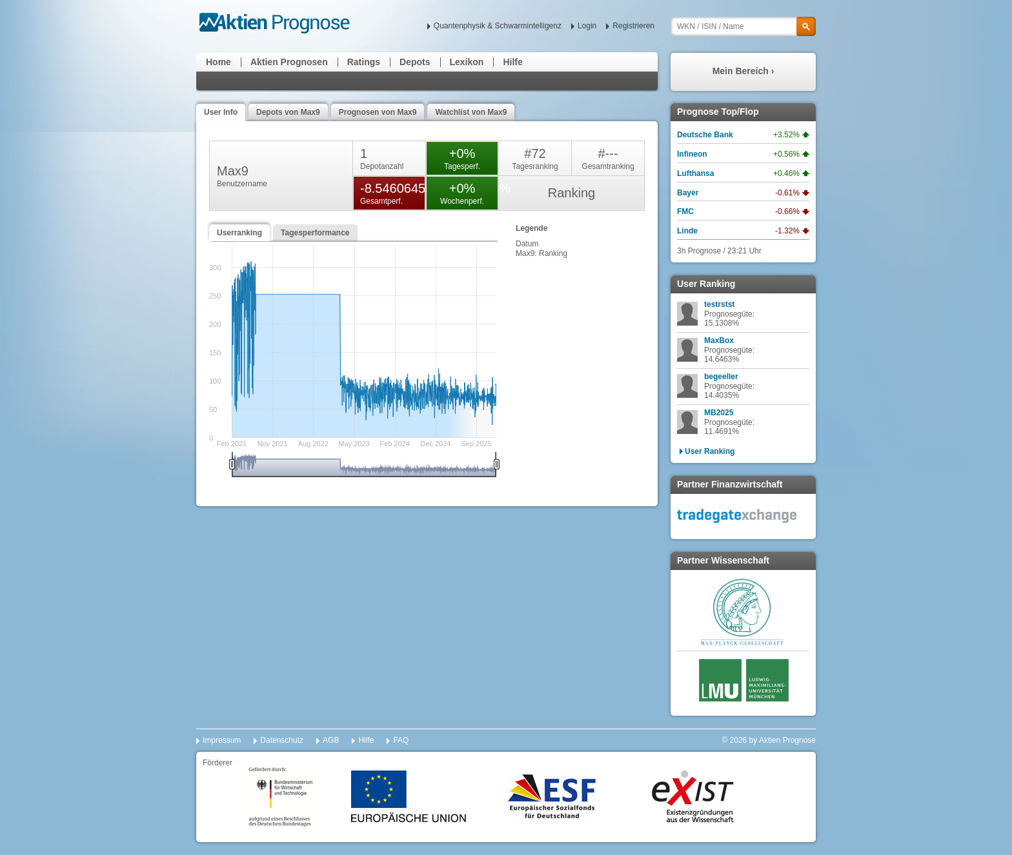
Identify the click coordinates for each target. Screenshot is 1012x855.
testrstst (719, 304)
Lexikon (467, 61)
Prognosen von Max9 (378, 112)
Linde (687, 230)
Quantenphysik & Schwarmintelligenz (498, 25)
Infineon (692, 154)
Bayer (687, 192)
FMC (685, 211)
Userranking (239, 232)
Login (587, 25)
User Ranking (709, 451)
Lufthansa (695, 173)
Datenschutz (281, 740)
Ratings (363, 61)
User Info (221, 112)
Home (218, 61)
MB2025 (718, 412)
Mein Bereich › (743, 71)
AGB (331, 740)
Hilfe (512, 61)
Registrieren (633, 25)
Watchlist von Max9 (471, 112)
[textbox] (743, 26)
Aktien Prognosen (289, 61)
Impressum (222, 740)
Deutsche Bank (705, 134)
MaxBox (719, 340)
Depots (415, 61)
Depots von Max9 (288, 112)
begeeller (721, 376)
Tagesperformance (315, 232)
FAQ (401, 740)
